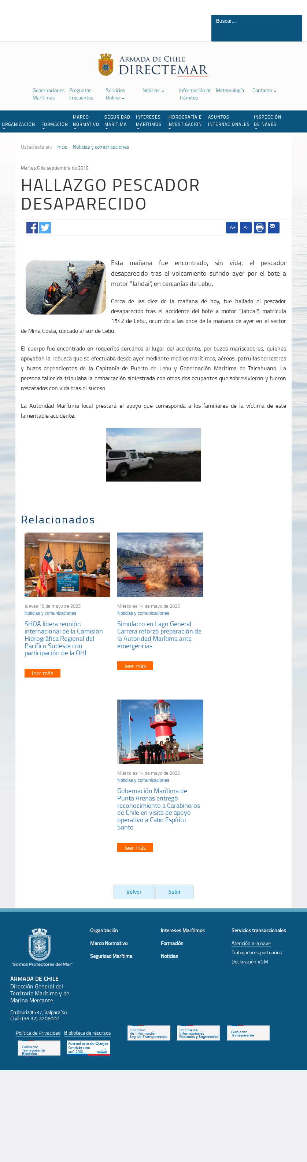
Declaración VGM (250, 790)
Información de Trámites (195, 94)
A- (246, 227)
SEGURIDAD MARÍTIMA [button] (117, 121)
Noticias (153, 90)
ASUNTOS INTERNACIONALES (229, 120)
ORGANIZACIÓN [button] (18, 125)
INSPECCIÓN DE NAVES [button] (267, 121)
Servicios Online (115, 94)
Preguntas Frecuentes (81, 94)
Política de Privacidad (38, 862)
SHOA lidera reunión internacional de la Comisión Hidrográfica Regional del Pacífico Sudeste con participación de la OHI (64, 634)
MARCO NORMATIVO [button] (86, 121)
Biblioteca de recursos (87, 862)
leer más (42, 669)
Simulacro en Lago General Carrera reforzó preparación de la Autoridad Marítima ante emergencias (151, 631)
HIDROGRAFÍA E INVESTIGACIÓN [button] (184, 121)
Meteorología (230, 90)
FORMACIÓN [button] (54, 125)
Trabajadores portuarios (257, 781)
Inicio (61, 147)
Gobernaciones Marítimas (49, 94)
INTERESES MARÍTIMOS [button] (149, 121)
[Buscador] (247, 21)
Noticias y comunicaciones (101, 147)
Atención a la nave (251, 772)
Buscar (292, 34)
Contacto (264, 90)
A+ (233, 227)
